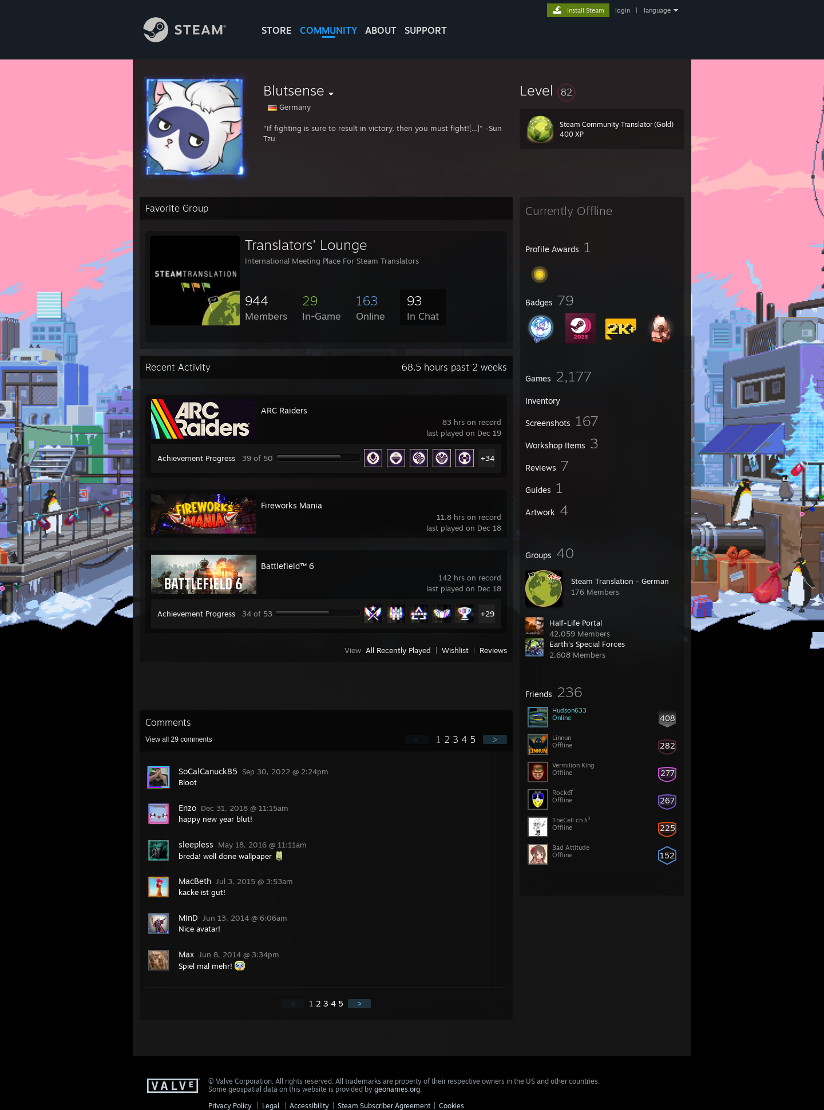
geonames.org (397, 1089)
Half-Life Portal (575, 622)
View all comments (178, 739)
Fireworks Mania (291, 505)
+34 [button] (487, 458)
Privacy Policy (230, 1105)
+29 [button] (487, 613)
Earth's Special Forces (587, 644)
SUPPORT (426, 30)
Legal (270, 1105)
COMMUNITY (328, 30)
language (657, 10)
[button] (602, 90)
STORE (277, 30)
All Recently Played (398, 650)
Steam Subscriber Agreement (384, 1105)
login (622, 10)
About (381, 30)
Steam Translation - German (620, 581)
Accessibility (309, 1105)
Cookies (451, 1105)
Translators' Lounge (306, 244)
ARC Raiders (284, 410)
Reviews (493, 650)
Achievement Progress (196, 458)
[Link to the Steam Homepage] (193, 39)
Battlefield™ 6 (287, 566)
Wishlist (455, 650)
